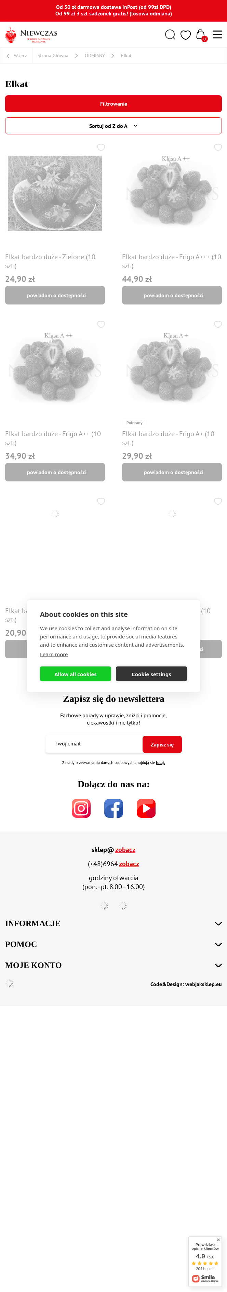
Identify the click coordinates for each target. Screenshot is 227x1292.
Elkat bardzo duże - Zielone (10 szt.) (50, 261)
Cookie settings (151, 673)
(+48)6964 (103, 863)
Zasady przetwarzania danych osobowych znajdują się (113, 762)
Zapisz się (162, 744)
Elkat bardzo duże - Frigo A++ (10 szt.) (53, 438)
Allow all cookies (75, 673)
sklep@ (103, 849)
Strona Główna (53, 55)
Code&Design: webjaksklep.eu (186, 984)
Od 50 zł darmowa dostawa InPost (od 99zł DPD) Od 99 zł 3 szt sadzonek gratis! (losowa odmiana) (113, 10)
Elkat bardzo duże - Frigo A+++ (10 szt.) (171, 261)
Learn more (54, 654)
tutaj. (160, 762)
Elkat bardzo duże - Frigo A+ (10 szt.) (168, 438)
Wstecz (20, 56)
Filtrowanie (113, 103)
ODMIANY (95, 55)
